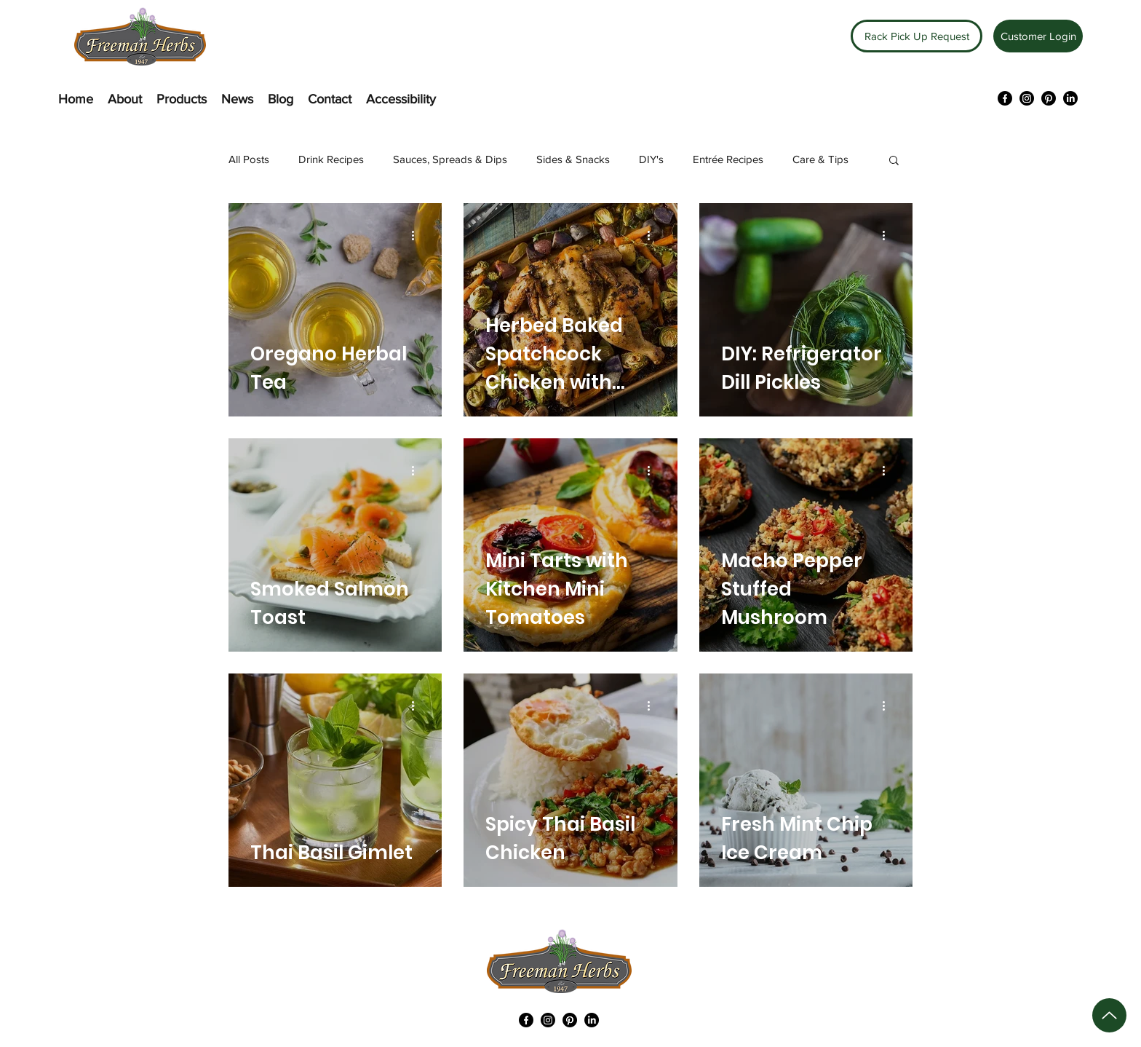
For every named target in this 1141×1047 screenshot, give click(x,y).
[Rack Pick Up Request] (916, 36)
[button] (894, 161)
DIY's (651, 159)
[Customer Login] (1038, 36)
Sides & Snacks (573, 159)
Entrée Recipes (728, 159)
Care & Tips (820, 159)
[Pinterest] (1048, 98)
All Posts (248, 159)
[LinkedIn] (1070, 98)
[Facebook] (1005, 98)
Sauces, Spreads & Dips (450, 159)
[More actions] (417, 235)
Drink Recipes (331, 159)
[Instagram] (1026, 98)
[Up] (1109, 1015)
